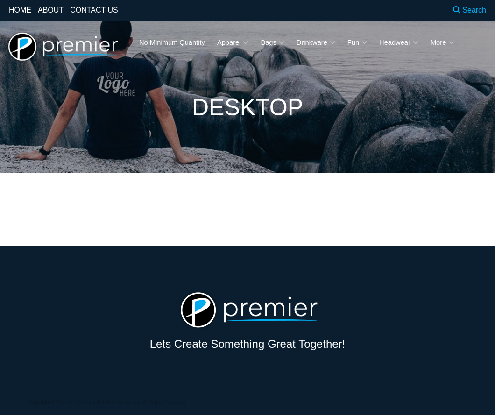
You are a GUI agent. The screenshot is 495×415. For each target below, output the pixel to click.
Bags (272, 42)
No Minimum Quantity (172, 42)
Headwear (398, 42)
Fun (357, 42)
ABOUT (51, 10)
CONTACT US (94, 10)
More (442, 42)
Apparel (233, 42)
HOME (20, 10)
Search (469, 10)
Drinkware (316, 42)
